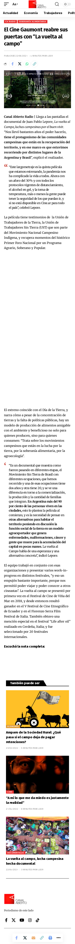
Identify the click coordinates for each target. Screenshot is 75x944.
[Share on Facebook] (12, 63)
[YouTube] (22, 920)
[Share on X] (19, 63)
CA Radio (10, 21)
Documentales (15, 852)
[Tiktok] (37, 920)
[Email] (33, 938)
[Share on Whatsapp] (27, 63)
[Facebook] (6, 920)
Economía (13, 726)
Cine (9, 792)
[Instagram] (30, 920)
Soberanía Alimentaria (32, 21)
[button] (7, 4)
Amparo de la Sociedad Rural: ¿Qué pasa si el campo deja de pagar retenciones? (33, 737)
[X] (14, 920)
